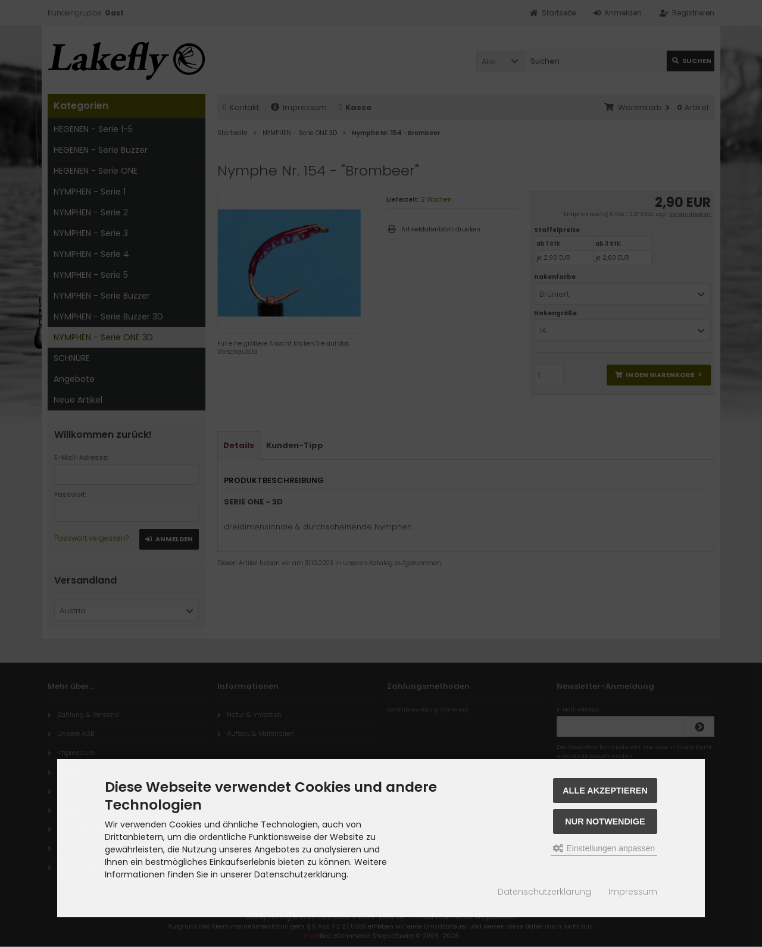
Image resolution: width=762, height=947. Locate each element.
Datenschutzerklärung (544, 892)
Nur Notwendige (605, 821)
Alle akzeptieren (605, 790)
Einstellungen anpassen (604, 848)
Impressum (632, 892)
